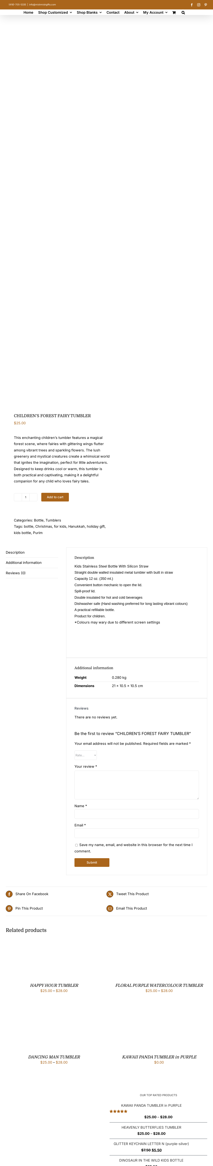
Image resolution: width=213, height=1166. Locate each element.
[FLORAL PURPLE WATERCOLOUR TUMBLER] (130, 942)
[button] (183, 12)
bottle (28, 526)
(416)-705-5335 (17, 4)
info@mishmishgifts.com (42, 4)
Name (80, 806)
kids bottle (22, 533)
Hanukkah (76, 526)
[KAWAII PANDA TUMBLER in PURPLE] (130, 1013)
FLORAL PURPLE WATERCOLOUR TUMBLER (159, 985)
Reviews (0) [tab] (16, 573)
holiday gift (96, 526)
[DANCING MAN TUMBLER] (25, 1013)
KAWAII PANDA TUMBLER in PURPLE (159, 1057)
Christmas (43, 526)
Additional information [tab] (24, 563)
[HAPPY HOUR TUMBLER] (25, 942)
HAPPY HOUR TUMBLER (54, 985)
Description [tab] (15, 552)
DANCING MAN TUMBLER (54, 1057)
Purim (38, 533)
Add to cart (55, 497)
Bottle (39, 520)
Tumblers (53, 520)
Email (80, 825)
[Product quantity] (26, 497)
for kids (60, 526)
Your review (85, 766)
